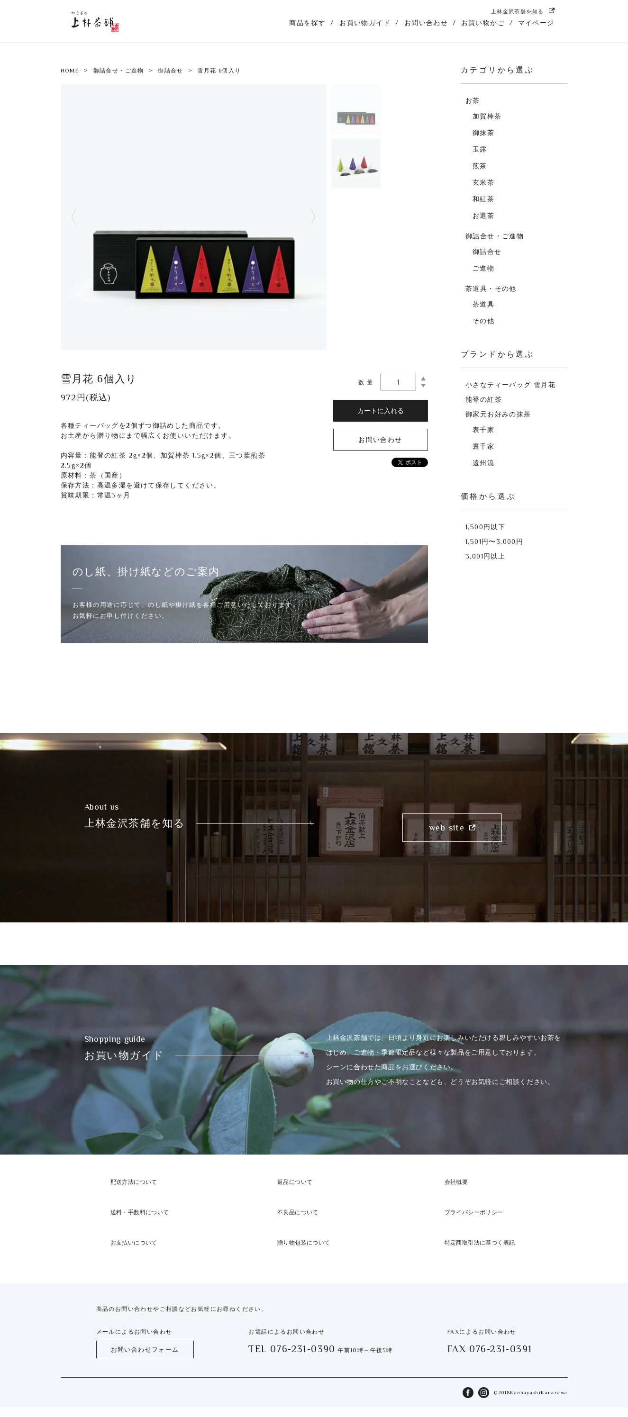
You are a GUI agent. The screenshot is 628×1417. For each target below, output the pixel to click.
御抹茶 (483, 132)
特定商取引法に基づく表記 (480, 1242)
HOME (70, 70)
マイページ (536, 23)
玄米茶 (483, 182)
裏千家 (483, 446)
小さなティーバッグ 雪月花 (510, 384)
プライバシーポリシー (474, 1212)
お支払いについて (133, 1242)
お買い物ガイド (365, 23)
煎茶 (480, 166)
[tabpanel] (194, 217)
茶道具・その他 (491, 288)
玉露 (480, 149)
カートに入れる (380, 411)
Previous (74, 217)
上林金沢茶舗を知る (523, 11)
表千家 (483, 429)
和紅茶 (483, 199)
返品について (294, 1182)
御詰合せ (170, 70)
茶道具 (483, 304)
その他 (483, 321)
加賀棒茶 (487, 116)
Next (313, 217)
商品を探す (307, 23)
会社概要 (456, 1182)
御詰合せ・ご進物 (118, 70)
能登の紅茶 (483, 399)
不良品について (298, 1212)
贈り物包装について (303, 1242)
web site (452, 827)
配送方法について (133, 1182)
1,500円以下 (485, 527)
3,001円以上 (485, 556)
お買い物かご (483, 23)
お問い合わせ (426, 23)
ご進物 (483, 268)
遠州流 (483, 463)
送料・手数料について (139, 1212)
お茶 (472, 100)
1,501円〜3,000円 (494, 541)
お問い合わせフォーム (145, 1349)
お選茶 (483, 215)
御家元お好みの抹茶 (498, 414)
